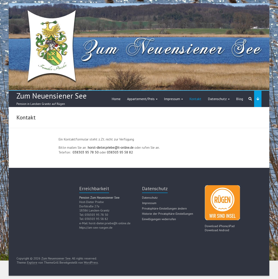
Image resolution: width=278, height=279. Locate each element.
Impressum (172, 99)
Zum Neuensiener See (52, 96)
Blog (239, 99)
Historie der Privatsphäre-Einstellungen (167, 214)
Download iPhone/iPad (220, 226)
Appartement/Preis (141, 99)
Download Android (217, 230)
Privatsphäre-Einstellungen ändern (164, 208)
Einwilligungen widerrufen (159, 219)
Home (116, 99)
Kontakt (195, 99)
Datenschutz (217, 99)
